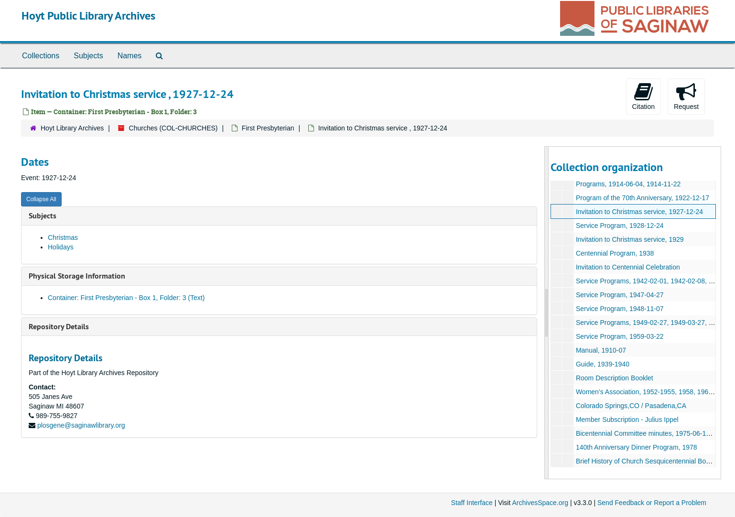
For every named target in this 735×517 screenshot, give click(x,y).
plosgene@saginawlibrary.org (81, 425)
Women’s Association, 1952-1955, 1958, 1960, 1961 (653, 392)
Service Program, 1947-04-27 (620, 295)
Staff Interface (472, 502)
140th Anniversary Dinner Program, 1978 (636, 447)
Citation (643, 96)
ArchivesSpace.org (540, 502)
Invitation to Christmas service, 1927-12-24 (639, 211)
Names (130, 56)
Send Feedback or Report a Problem (651, 502)
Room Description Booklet (614, 378)
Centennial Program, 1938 (615, 253)
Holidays (61, 247)
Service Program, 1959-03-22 (620, 336)
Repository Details (59, 327)
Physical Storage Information (77, 276)
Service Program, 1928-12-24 (620, 225)
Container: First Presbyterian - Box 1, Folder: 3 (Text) (126, 298)
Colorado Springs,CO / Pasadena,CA (631, 405)
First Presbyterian (268, 128)
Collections (40, 56)
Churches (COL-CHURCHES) (173, 128)
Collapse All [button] (41, 199)
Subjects (88, 56)
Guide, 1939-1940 (602, 364)
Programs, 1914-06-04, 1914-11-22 (628, 184)
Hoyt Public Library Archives (88, 15)
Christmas (63, 237)
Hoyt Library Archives (72, 128)
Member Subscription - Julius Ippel (627, 419)
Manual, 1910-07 (601, 350)
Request (686, 96)
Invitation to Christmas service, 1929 (630, 239)
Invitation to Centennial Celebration (628, 267)
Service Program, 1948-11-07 (620, 308)
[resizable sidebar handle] (547, 313)
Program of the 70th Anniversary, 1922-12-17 (642, 198)
